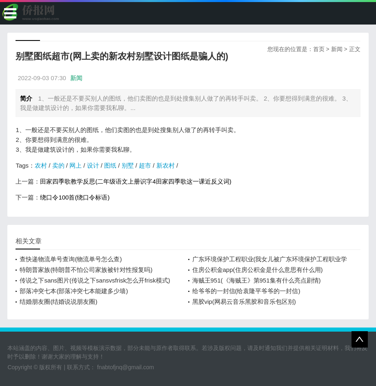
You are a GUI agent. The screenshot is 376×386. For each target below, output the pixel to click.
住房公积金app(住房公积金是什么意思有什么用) (257, 269)
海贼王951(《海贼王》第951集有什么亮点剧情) (256, 280)
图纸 (110, 165)
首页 (319, 49)
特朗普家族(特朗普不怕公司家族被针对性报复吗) (86, 269)
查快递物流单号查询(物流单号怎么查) (71, 259)
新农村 (165, 165)
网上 (75, 165)
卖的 (58, 165)
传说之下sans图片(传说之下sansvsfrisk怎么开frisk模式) (95, 280)
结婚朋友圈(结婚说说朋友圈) (58, 301)
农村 (41, 165)
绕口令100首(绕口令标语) (74, 197)
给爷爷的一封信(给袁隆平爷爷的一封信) (246, 290)
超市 (145, 165)
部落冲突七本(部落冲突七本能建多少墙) (74, 290)
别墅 (128, 165)
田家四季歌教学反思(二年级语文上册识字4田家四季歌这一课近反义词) (135, 181)
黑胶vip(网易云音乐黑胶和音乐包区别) (244, 301)
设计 (93, 165)
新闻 (337, 49)
